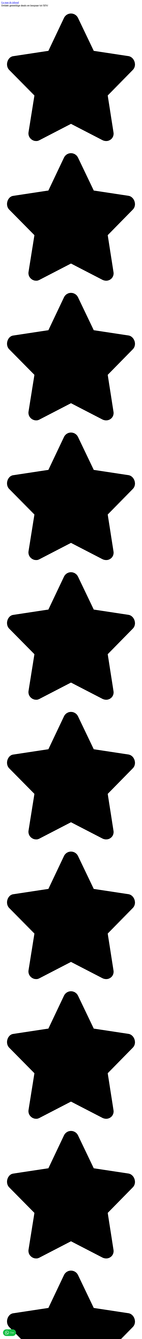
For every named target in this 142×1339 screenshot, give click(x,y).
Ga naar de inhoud (10, 2)
